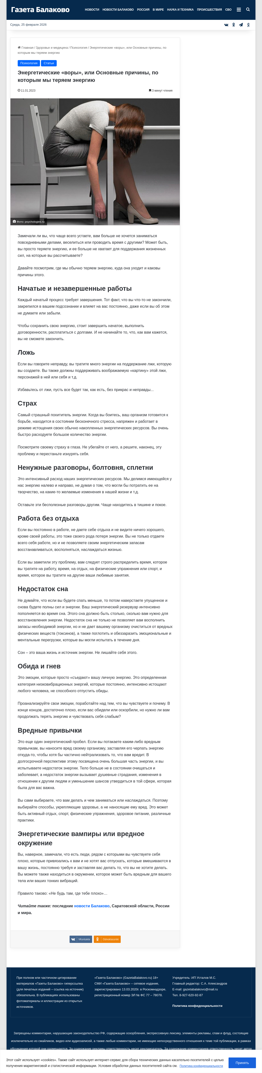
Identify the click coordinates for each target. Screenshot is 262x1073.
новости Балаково (92, 906)
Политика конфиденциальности (32, 1066)
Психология (78, 47)
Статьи (49, 63)
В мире (158, 9)
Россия (143, 9)
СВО (228, 9)
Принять (242, 1060)
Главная (25, 47)
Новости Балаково (118, 9)
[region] (131, 1058)
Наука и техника (180, 9)
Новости (92, 9)
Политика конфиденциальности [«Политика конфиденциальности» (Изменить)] (197, 1006)
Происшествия (209, 9)
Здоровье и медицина (52, 47)
